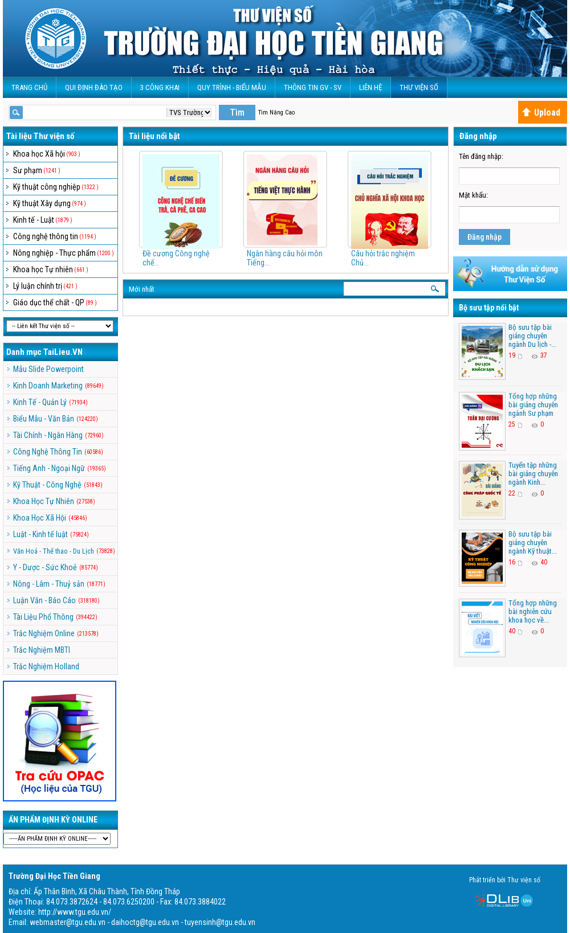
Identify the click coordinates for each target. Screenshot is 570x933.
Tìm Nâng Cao (276, 112)
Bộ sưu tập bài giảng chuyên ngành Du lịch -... (532, 336)
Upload (541, 112)
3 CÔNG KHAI (160, 87)
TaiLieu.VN (63, 352)
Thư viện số (419, 87)
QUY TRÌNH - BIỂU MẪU (231, 87)
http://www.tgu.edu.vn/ (74, 911)
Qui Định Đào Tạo (94, 87)
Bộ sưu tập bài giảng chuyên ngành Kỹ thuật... (532, 542)
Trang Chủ (29, 87)
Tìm (237, 112)
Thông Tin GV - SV (312, 87)
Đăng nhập (484, 237)
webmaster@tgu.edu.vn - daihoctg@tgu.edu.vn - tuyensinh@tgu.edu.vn (142, 922)
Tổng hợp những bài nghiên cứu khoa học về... (532, 611)
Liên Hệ (370, 87)
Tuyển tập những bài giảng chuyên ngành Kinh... (533, 473)
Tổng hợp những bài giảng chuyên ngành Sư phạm (533, 405)
